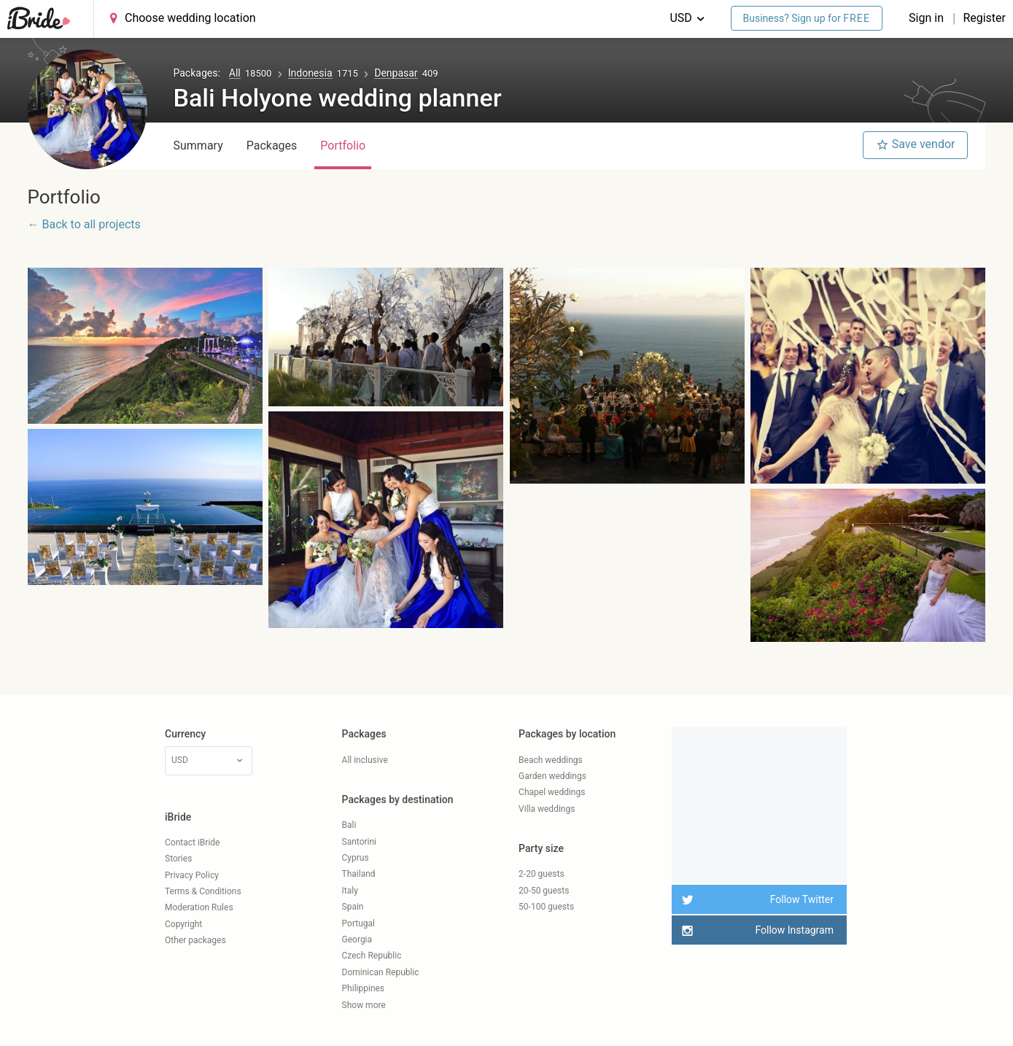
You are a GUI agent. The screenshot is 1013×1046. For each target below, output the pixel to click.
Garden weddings (552, 776)
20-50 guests (544, 891)
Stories (178, 858)
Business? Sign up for (807, 18)
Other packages (195, 940)
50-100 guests (546, 907)
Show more (364, 1005)
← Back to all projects (84, 224)
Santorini (359, 842)
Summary (198, 145)
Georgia (357, 939)
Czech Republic (372, 955)
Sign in (928, 18)
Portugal (358, 923)
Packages (272, 145)
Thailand (359, 874)
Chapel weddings (552, 792)
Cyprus (355, 858)
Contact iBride (192, 842)
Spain (353, 907)
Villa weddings (547, 809)
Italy (350, 891)
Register (984, 18)
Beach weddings (551, 760)
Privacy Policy (192, 875)
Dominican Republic (380, 972)
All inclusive (365, 760)
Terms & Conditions (203, 891)
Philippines (363, 988)
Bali (349, 825)
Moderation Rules (199, 907)
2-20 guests (541, 874)
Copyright (183, 924)
